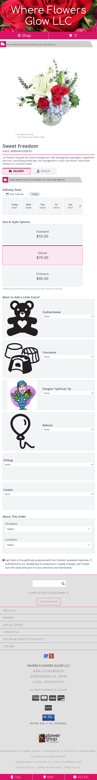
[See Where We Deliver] (48, 601)
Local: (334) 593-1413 (48, 682)
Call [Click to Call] (16, 777)
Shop (24, 35)
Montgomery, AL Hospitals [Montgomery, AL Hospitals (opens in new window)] (60, 751)
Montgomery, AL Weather (31, 762)
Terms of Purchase (49, 767)
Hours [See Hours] (80, 777)
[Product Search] (49, 583)
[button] (48, 717)
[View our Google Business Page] (45, 657)
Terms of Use (72, 767)
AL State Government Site (66, 762)
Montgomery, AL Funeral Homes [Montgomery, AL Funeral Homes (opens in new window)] (20, 751)
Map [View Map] (48, 777)
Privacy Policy (26, 767)
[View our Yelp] (51, 657)
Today (34, 194)
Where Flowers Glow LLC (48, 16)
